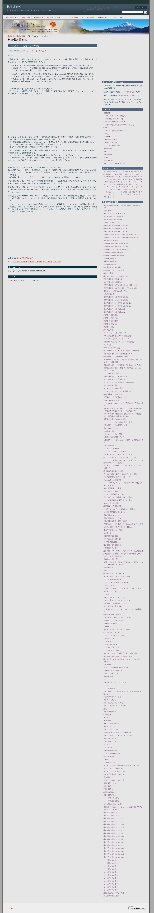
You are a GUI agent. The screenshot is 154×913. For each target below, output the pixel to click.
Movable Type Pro (136, 908)
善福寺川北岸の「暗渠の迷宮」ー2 (115, 228)
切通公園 (120, 184)
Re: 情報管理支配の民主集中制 (114, 512)
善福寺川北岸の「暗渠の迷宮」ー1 (115, 231)
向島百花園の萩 (109, 294)
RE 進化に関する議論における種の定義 (117, 732)
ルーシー (116, 192)
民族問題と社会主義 (110, 536)
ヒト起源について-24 (110, 887)
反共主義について (109, 548)
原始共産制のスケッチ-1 (112, 518)
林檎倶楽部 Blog (12, 17)
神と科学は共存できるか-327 (113, 824)
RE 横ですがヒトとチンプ (112, 670)
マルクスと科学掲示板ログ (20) (116, 131)
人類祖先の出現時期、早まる (113, 437)
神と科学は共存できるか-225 (113, 851)
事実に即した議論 (109, 738)
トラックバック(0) (40, 51)
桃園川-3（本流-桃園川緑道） (113, 252)
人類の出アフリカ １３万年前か (115, 376)
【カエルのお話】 (109, 727)
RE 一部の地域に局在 (111, 650)
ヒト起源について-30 (110, 869)
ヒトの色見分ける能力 (111, 373)
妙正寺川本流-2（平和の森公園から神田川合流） (120, 285)
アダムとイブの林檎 (71, 17)
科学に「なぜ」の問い (111, 674)
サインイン (141, 7)
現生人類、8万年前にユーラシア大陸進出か (118, 342)
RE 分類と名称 (108, 585)
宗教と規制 (107, 665)
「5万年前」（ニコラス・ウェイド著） (117, 339)
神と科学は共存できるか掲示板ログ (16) (119, 125)
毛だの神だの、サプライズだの (114, 682)
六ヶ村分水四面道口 (110, 240)
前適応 (108, 174)
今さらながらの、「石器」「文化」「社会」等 (120, 653)
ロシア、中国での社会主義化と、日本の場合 (119, 527)
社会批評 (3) (107, 148)
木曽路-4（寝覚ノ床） (111, 318)
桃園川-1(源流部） (110, 258)
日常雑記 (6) (107, 154)
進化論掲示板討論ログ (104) (115, 122)
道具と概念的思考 (109, 795)
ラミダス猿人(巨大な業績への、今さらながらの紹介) (122, 765)
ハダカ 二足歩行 (109, 700)
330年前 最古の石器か (111, 348)
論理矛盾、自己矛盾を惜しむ (113, 506)
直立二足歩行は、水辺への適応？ (115, 893)
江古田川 (119, 177)
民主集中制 (107, 533)
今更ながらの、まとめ (127, 96)
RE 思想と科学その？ (111, 623)
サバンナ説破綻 (122, 189)
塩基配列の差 (108, 676)
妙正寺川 (115, 174)
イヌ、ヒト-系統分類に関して (114, 579)
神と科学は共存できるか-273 (113, 845)
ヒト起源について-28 (110, 875)
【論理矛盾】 (108, 721)
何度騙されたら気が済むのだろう (115, 397)
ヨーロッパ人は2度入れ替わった (114, 333)
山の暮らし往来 (109, 431)
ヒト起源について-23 (110, 890)
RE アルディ (107, 747)
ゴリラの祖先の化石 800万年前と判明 (117, 336)
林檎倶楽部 (26, 17)
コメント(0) (29, 51)
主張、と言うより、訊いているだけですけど (119, 600)
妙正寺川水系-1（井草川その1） (114, 312)
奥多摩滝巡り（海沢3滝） (112, 267)
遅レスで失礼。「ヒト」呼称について (116, 576)
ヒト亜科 (109, 192)
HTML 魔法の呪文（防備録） (113, 804)
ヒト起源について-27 (110, 878)
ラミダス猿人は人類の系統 (112, 388)
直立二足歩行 (47, 262)
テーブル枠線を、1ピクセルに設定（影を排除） (120, 474)
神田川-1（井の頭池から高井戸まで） (116, 291)
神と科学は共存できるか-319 (113, 827)
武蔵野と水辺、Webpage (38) (114, 163)
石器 (129, 192)
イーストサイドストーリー (125, 187)
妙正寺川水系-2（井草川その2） (114, 309)
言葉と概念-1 (108, 789)
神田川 (121, 174)
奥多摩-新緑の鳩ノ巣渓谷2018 (114, 217)
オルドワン (112, 189)
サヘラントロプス (128, 179)
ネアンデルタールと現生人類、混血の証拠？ (119, 382)
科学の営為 (107, 715)
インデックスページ (126, 99)
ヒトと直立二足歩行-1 (111, 801)
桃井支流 (112, 182)
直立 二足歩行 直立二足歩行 (114, 706)
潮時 (105, 570)
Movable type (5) (111, 139)
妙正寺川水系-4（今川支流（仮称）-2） (117, 303)
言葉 (125, 184)
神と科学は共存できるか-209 (113, 857)
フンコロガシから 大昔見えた (114, 379)
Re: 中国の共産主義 (110, 542)
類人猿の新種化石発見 (111, 896)
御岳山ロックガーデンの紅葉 (113, 270)
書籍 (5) (106, 151)
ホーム (10, 908)
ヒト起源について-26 (110, 881)
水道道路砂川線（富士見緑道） (114, 214)
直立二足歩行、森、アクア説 (113, 703)
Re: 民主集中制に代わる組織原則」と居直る (119, 509)
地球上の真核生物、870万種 (113, 471)
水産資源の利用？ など (112, 697)
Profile (114, 17)
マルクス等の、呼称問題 (112, 539)
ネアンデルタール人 (20, 262)
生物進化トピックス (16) (114, 119)
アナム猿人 (107, 211)
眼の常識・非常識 (53, 17)
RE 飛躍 (106, 626)
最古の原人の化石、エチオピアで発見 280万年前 (121, 351)
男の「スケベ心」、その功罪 (113, 780)
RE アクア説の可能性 (111, 729)
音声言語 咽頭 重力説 (112, 615)
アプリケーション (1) (112, 145)
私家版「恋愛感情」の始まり (113, 774)
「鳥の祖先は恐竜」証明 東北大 (115, 521)
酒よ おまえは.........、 (111, 428)
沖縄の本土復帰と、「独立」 (113, 530)
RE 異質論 (107, 641)
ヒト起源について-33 (110, 860)
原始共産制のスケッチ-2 (112, 515)
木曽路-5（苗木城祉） (111, 315)
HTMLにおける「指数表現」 (113, 768)
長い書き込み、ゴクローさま (113, 573)
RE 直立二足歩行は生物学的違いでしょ (117, 668)
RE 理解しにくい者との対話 (113, 620)
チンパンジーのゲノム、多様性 (114, 451)
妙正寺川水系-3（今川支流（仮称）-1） (117, 306)
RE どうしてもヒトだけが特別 (38, 36)
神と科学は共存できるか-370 (113, 815)
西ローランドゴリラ (116, 194)
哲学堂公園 (127, 177)
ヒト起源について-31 (110, 866)
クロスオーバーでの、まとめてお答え (116, 629)
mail (121, 17)
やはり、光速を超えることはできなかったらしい (120, 457)
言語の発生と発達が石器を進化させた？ (117, 354)
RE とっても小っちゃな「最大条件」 (116, 582)
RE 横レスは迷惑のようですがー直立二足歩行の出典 (122, 588)
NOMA (134, 177)
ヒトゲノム (112, 184)
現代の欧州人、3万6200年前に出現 (115, 357)
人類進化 (38, 262)
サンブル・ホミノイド (129, 182)
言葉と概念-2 (108, 786)
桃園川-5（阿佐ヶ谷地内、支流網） (116, 246)
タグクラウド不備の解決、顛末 (114, 771)
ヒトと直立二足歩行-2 (111, 798)
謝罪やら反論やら (109, 792)
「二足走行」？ (109, 744)
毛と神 (105, 685)
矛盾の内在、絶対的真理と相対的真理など (118, 497)
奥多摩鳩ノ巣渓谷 (109, 264)
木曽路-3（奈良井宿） (111, 321)
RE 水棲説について (110, 741)
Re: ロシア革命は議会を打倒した (115, 494)
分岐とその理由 (109, 756)
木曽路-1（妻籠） (109, 327)
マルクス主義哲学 (88, 17)
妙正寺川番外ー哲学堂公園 (112, 279)
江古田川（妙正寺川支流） (112, 282)
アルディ (106, 759)
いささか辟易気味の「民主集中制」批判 (117, 500)
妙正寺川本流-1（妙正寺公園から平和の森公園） (120, 288)
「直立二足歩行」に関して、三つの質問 (117, 735)
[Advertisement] (51, 113)
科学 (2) (106, 134)
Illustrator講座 (38, 17)
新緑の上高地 (108, 330)
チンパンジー (133, 189)
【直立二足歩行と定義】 (112, 723)
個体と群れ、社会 (109, 783)
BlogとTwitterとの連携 (111, 400)
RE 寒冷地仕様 (129, 92)
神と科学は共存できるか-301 (113, 839)
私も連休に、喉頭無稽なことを (114, 603)
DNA (118, 182)
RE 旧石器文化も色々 (111, 644)
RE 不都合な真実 (109, 762)
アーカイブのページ (131, 102)
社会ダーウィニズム (110, 591)
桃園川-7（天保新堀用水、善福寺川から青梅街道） (121, 237)
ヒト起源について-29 (110, 872)
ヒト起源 (31, 262)
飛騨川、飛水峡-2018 (111, 223)
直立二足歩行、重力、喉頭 (112, 606)
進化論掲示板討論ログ (25, 258)
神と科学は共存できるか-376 (113, 812)
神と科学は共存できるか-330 (113, 821)
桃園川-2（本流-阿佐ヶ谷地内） (114, 255)
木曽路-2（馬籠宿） (110, 324)
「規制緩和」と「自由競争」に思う (116, 425)
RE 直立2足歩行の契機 (111, 753)
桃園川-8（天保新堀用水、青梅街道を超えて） (120, 234)
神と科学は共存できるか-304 (113, 836)
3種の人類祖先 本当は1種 (113, 394)
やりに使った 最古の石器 (112, 434)
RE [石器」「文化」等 (111, 647)
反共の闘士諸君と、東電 (112, 488)
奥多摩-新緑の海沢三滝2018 (113, 219)
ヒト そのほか (109, 688)
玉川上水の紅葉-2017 (111, 261)
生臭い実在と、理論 (110, 491)
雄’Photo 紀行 (103, 17)
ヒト (105, 679)
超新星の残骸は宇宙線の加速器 (114, 419)
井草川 (119, 179)
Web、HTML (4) (111, 143)
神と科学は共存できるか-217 (113, 854)
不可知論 (124, 192)
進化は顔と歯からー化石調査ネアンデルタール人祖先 (122, 365)
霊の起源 (106, 777)
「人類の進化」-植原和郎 (112, 480)
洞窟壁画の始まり (109, 445)
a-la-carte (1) (107, 160)
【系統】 (106, 718)
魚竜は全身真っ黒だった (112, 385)
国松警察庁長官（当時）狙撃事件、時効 (117, 656)
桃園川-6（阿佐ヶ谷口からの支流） (116, 243)
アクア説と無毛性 (109, 712)
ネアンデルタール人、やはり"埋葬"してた (118, 391)
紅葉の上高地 (108, 273)
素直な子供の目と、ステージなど (115, 597)
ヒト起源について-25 (110, 884)
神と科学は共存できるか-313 (113, 830)
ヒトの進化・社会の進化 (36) (115, 116)
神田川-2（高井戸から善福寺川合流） (116, 276)
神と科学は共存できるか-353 (113, 818)
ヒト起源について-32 (110, 863)
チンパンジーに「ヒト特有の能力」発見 (117, 422)
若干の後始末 (108, 567)
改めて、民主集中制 (110, 503)
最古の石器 (107, 345)
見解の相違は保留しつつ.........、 (114, 750)
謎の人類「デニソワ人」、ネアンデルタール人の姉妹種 (123, 551)
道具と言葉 (57, 262)
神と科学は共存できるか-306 (113, 833)
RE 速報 (106, 594)
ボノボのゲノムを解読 (111, 448)
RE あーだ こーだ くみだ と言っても (118, 617)
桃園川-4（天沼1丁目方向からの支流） (117, 249)
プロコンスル (111, 179)
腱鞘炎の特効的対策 (110, 559)
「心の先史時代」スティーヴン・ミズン (117, 477)
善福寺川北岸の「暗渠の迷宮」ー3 (115, 225)
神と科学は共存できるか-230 (113, 848)
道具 (129, 184)
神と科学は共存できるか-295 (113, 842)
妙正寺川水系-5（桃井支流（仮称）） (116, 300)
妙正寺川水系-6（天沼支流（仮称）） (116, 297)
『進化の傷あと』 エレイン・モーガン (117, 454)
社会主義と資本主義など (112, 545)
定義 (105, 709)
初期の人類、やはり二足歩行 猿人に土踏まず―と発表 (123, 524)
